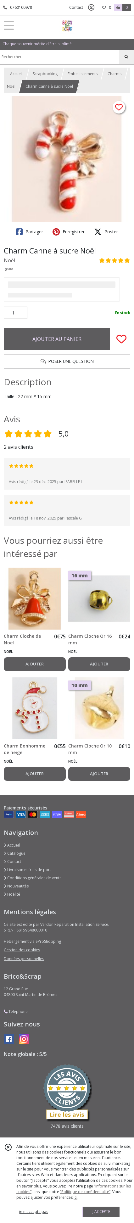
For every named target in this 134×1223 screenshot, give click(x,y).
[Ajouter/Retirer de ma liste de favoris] (121, 339)
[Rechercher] (126, 57)
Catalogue (14, 853)
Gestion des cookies (22, 950)
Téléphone (16, 1011)
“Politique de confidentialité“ (85, 1191)
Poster (106, 232)
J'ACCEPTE (101, 1211)
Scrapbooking (45, 73)
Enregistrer (69, 232)
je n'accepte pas (33, 1211)
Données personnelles (24, 958)
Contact (76, 7)
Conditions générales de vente (33, 878)
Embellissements (83, 73)
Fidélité (12, 894)
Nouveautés (16, 886)
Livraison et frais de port (27, 869)
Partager (29, 232)
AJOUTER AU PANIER (56, 339)
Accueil (16, 73)
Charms (114, 73)
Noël (11, 86)
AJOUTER (34, 664)
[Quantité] (15, 313)
